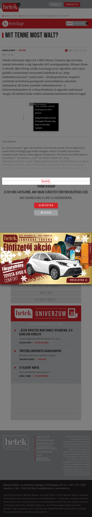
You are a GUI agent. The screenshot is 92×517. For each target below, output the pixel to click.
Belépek (46, 213)
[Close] (88, 237)
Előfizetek (46, 205)
